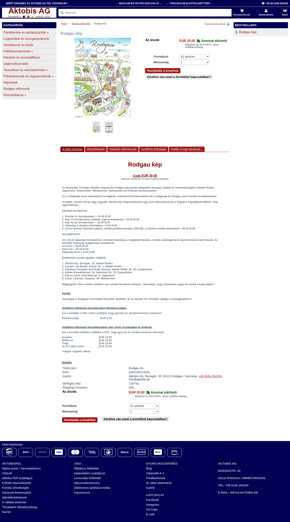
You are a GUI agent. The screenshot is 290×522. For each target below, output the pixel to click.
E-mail (150, 514)
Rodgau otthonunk (81, 23)
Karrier (6, 512)
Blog (149, 468)
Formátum (161, 56)
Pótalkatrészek (155, 478)
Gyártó (150, 487)
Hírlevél (7, 473)
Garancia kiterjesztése (16, 492)
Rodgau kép (247, 32)
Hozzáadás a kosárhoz (162, 70)
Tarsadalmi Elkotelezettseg (19, 507)
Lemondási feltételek (87, 478)
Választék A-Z (155, 473)
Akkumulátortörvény (87, 483)
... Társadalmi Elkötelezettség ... (190, 3)
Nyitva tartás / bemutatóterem (21, 468)
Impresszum (82, 492)
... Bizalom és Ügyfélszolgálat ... (139, 3)
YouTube (152, 509)
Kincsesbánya (14, 95)
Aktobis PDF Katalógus (17, 478)
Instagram (152, 504)
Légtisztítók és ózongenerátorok (26, 38)
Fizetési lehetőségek (15, 487)
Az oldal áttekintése (159, 483)
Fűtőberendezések (18, 51)
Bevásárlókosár (242, 14)
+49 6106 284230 (210, 376)
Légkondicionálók (15, 63)
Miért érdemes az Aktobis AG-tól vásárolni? (37, 3)
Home (64, 23)
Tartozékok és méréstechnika (25, 70)
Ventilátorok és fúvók (18, 45)
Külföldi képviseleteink (16, 483)
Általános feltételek (86, 468)
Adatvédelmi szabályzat (89, 473)
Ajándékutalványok (14, 497)
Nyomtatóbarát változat (215, 24)
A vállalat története (14, 502)
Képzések (10, 82)
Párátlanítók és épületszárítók (26, 32)
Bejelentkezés (266, 14)
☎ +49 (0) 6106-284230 (275, 3)
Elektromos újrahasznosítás (92, 487)
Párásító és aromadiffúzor (21, 57)
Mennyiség (161, 62)
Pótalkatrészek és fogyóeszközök (28, 76)
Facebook (152, 499)
